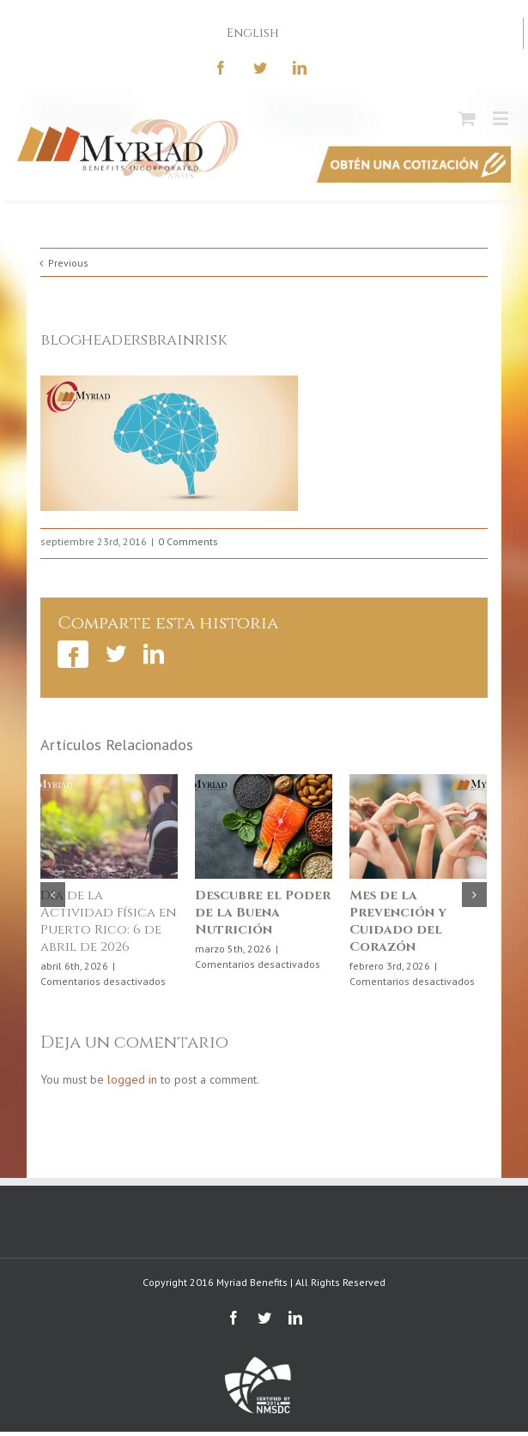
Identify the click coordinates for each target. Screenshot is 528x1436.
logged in (132, 1079)
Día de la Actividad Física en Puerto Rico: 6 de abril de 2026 (108, 921)
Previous (68, 262)
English (253, 33)
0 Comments (188, 541)
